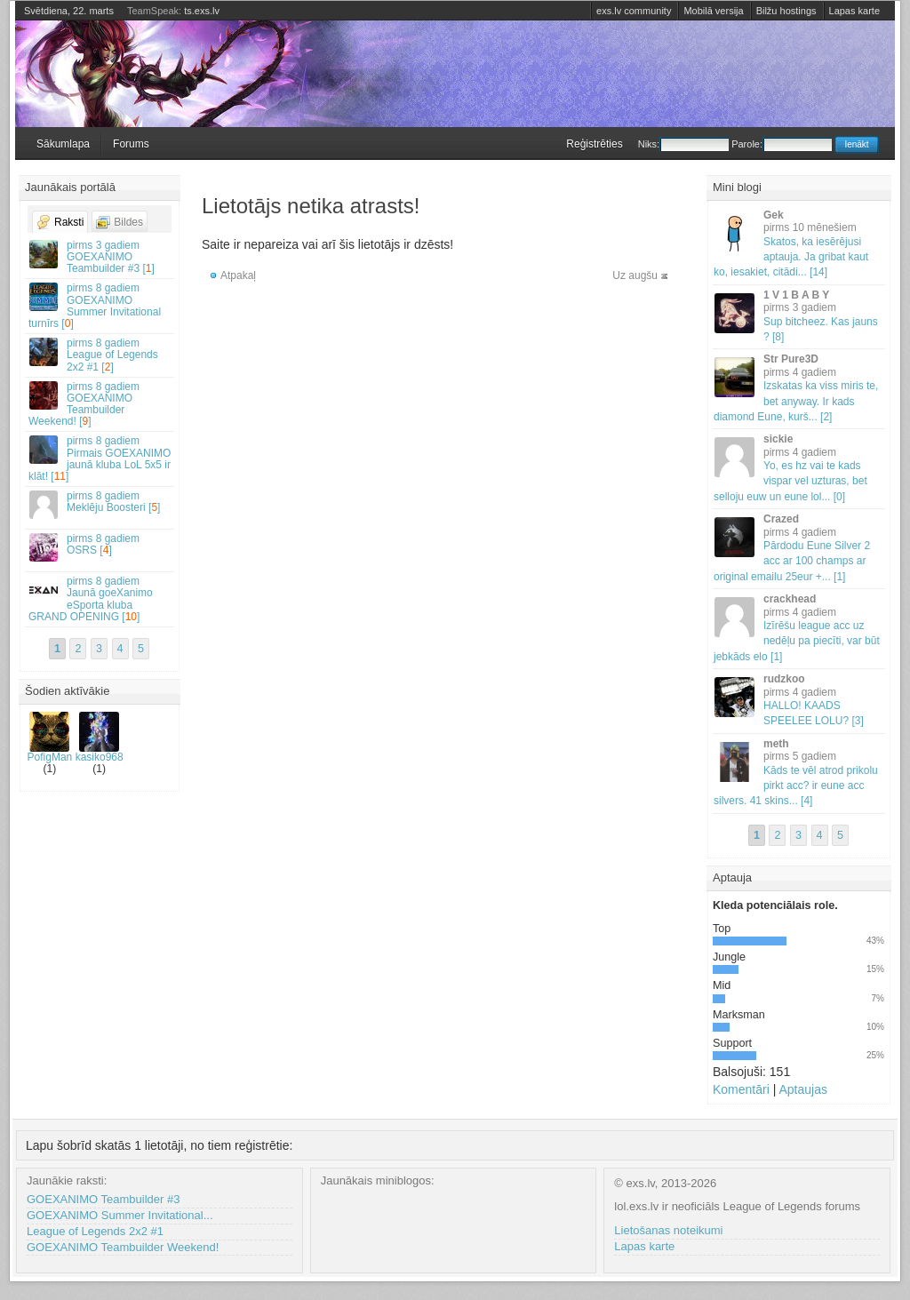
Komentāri (741, 1089)
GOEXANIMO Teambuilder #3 (103, 1199)
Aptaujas (802, 1089)
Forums (131, 144)
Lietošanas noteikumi (668, 1230)
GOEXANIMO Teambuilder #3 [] (100, 257)
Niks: (683, 144)
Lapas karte (854, 10)
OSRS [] (100, 547)
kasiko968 (100, 737)
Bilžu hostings (786, 10)
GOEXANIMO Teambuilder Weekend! (123, 1247)
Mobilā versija (713, 10)
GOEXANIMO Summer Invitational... (120, 1215)
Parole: (781, 144)
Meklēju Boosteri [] (100, 504)
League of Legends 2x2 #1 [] (100, 354)
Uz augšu (635, 275)
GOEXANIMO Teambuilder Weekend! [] (100, 404)
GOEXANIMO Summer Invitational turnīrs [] (100, 306)
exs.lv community (633, 10)
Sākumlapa (63, 144)
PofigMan (50, 737)
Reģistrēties (594, 144)
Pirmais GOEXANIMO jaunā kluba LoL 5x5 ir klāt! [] (100, 459)
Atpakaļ (238, 275)
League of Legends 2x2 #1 (95, 1231)
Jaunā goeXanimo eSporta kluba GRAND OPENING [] (100, 599)
